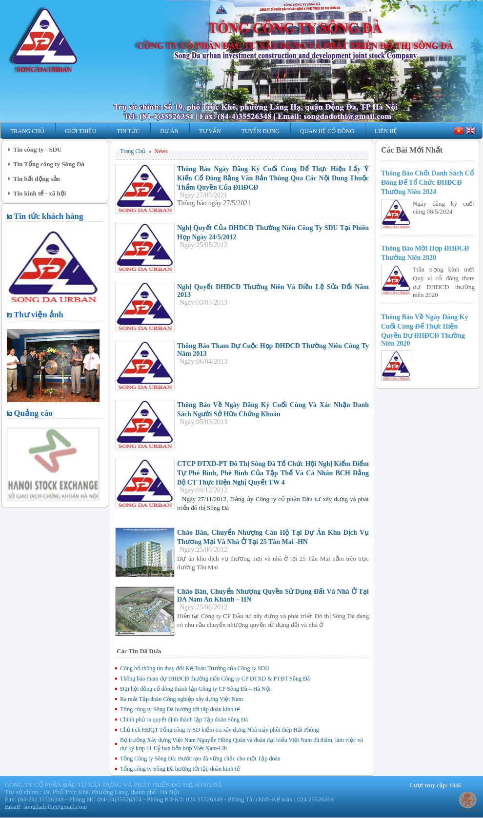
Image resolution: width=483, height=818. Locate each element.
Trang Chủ (27, 131)
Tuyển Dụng (261, 131)
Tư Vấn (210, 131)
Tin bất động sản (36, 178)
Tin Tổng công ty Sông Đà (48, 164)
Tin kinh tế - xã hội (39, 193)
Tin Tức (128, 131)
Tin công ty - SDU (37, 149)
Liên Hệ (386, 131)
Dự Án (169, 131)
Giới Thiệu (80, 131)
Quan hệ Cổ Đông (327, 131)
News (160, 151)
